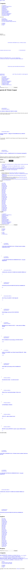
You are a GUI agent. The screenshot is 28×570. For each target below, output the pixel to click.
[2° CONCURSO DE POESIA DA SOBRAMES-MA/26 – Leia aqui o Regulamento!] (7, 468)
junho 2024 (4, 537)
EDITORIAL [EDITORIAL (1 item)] (21, 555)
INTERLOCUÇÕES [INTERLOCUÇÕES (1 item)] (23, 557)
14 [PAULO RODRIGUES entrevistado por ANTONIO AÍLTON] (3, 341)
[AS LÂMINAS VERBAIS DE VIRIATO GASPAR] (7, 106)
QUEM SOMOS (4, 19)
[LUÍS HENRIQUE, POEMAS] (6, 401)
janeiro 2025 (4, 195)
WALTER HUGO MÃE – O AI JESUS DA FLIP (10, 379)
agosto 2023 (4, 210)
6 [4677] (2, 418)
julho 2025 (3, 190)
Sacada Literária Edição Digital (7, 563)
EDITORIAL (4, 8)
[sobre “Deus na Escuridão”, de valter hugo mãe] (6, 295)
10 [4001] (2, 368)
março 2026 (4, 519)
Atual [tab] (3, 232)
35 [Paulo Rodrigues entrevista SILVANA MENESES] (3, 314)
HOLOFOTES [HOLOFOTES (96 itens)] (16, 557)
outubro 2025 (4, 187)
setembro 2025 (4, 188)
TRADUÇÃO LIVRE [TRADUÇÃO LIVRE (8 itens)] (18, 559)
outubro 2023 (4, 209)
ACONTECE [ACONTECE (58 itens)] (3, 555)
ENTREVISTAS (4, 9)
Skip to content (2, 0)
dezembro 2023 (4, 207)
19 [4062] (2, 328)
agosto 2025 (4, 189)
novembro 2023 (4, 208)
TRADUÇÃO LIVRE (5, 15)
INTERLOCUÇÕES (5, 83)
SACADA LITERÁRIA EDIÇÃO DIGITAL (9, 21)
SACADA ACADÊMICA (6, 14)
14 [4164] (2, 341)
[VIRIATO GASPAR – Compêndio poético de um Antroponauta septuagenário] (6, 148)
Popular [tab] (3, 233)
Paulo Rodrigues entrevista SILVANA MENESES (10, 312)
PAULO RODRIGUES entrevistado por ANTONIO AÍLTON (12, 339)
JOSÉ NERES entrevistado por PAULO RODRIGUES (11, 366)
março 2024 (4, 204)
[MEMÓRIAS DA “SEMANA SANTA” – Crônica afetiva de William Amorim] (6, 321)
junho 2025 (4, 191)
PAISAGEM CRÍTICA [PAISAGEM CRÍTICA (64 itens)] (6, 558)
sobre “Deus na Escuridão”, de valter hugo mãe (16, 74)
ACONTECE (4, 5)
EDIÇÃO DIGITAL (5, 7)
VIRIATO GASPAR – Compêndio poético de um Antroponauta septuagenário (13, 153)
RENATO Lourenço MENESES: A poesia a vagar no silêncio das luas (14, 428)
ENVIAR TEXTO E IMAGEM (7, 20)
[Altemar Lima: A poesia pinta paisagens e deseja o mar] (6, 389)
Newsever (18, 568)
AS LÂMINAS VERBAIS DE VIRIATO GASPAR (8, 111)
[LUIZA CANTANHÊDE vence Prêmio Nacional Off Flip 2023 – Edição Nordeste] (6, 349)
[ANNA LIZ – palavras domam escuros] (6, 413)
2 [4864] (2, 394)
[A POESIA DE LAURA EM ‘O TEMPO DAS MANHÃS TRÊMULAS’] (6, 269)
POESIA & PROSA (5, 12)
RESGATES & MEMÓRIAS (6, 13)
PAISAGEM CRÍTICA (5, 11)
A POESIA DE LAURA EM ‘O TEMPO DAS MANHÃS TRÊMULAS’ (14, 58)
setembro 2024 (4, 199)
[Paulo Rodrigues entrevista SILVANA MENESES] (6, 308)
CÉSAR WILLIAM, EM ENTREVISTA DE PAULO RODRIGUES (13, 168)
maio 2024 (3, 202)
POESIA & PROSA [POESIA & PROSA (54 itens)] (18, 558)
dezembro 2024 (4, 196)
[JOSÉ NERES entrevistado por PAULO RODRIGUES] (6, 362)
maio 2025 (3, 192)
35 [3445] (2, 314)
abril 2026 (3, 183)
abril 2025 (3, 528)
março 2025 (4, 193)
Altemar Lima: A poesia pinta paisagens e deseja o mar (11, 392)
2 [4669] (2, 430)
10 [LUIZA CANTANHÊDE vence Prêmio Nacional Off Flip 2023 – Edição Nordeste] (3, 355)
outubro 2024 (4, 198)
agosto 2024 (4, 200)
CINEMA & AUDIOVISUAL (7, 6)
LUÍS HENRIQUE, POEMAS (7, 404)
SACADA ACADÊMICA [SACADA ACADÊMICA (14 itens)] (9, 559)
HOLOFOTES (4, 76)
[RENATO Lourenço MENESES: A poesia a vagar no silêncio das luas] (6, 425)
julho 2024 (3, 536)
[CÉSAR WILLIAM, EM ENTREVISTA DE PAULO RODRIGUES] (6, 281)
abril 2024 (3, 203)
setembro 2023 (4, 545)
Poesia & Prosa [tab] (4, 234)
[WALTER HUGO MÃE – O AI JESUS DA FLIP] (6, 376)
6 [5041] (2, 287)
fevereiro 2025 (4, 194)
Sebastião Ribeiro (5, 175)
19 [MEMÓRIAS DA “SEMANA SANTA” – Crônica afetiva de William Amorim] (3, 328)
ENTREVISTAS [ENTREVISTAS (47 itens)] (7, 557)
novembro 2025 (4, 186)
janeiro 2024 (4, 206)
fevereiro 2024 (4, 205)
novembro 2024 (4, 197)
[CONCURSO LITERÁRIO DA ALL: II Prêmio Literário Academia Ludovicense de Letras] (6, 242)
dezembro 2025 (4, 185)
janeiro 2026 (4, 184)
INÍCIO (3, 561)
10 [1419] (2, 355)
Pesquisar (1, 159)
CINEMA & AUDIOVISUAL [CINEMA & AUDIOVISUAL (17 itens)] (13, 555)
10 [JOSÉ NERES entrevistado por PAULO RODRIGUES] (3, 368)
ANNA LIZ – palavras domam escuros (8, 416)
